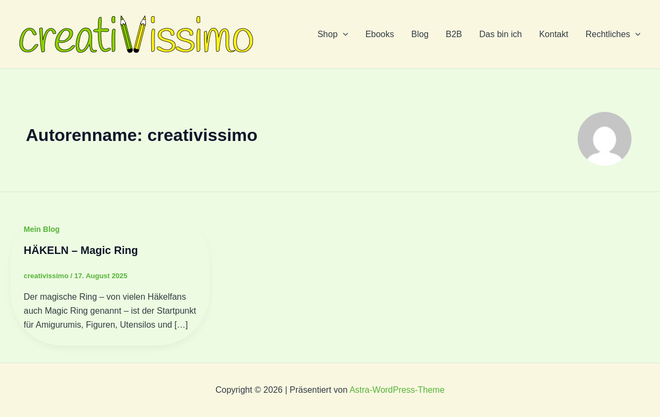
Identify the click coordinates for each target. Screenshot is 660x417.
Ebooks (380, 34)
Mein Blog (42, 229)
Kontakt (553, 34)
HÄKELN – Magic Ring (81, 250)
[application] (343, 34)
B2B (454, 34)
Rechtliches (613, 34)
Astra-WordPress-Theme (397, 389)
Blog (420, 34)
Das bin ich (500, 34)
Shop (333, 34)
